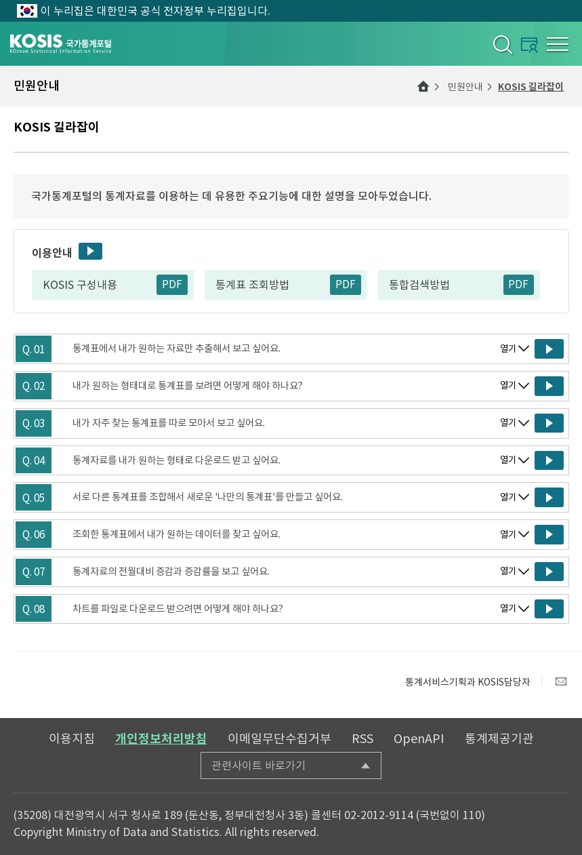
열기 (508, 349)
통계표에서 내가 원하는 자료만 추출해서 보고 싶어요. (176, 348)
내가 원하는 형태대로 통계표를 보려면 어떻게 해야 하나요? (187, 386)
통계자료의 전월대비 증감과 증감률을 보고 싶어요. (171, 571)
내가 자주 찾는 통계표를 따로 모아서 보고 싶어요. (168, 423)
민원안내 (465, 87)
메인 (423, 86)
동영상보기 (90, 251)
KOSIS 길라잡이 (531, 87)
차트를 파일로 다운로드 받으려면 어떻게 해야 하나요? (177, 609)
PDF (172, 284)
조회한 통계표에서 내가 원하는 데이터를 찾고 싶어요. (176, 534)
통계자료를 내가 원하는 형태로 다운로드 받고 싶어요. (176, 460)
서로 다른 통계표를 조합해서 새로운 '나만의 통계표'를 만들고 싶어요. (207, 497)
